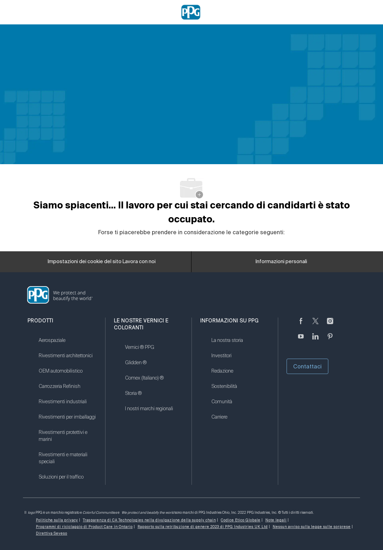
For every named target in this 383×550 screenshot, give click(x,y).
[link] (67, 344)
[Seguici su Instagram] (330, 325)
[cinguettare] (315, 325)
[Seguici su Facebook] (301, 325)
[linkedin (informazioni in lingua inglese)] (315, 340)
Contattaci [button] (307, 366)
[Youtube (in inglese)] (301, 340)
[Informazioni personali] (281, 261)
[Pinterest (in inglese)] (330, 340)
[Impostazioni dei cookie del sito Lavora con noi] (102, 261)
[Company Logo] (191, 12)
